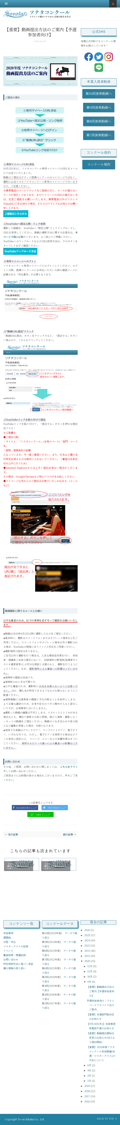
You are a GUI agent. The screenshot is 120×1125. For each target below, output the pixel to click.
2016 (87, 1101)
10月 (90, 976)
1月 (89, 1081)
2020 (87, 961)
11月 (90, 971)
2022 (87, 950)
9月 (89, 982)
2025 (87, 935)
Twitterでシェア (57, 808)
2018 (87, 1091)
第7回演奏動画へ (98, 135)
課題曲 (7, 937)
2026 (87, 930)
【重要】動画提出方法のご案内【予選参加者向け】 (100, 991)
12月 (90, 966)
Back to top (107, 1118)
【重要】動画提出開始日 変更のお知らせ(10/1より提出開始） (101, 1037)
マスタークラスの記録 (15, 946)
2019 (87, 1086)
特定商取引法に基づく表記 (18, 964)
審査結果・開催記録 (14, 955)
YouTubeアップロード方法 (20, 251)
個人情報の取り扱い (14, 968)
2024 (87, 940)
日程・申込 (9, 942)
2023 (87, 945)
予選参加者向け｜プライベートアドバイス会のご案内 (100, 1005)
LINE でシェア (43, 815)
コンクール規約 (100, 164)
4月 (89, 1070)
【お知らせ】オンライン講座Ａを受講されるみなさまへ (55, 866)
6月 (89, 1065)
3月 (89, 1075)
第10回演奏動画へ (99, 93)
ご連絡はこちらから (16, 213)
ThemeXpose (53, 1119)
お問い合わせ (10, 959)
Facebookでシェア (26, 808)
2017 (87, 1096)
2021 (87, 956)
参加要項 (8, 933)
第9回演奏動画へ (98, 107)
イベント (8, 950)
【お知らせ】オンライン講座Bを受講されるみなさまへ (18, 866)
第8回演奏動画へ (98, 121)
